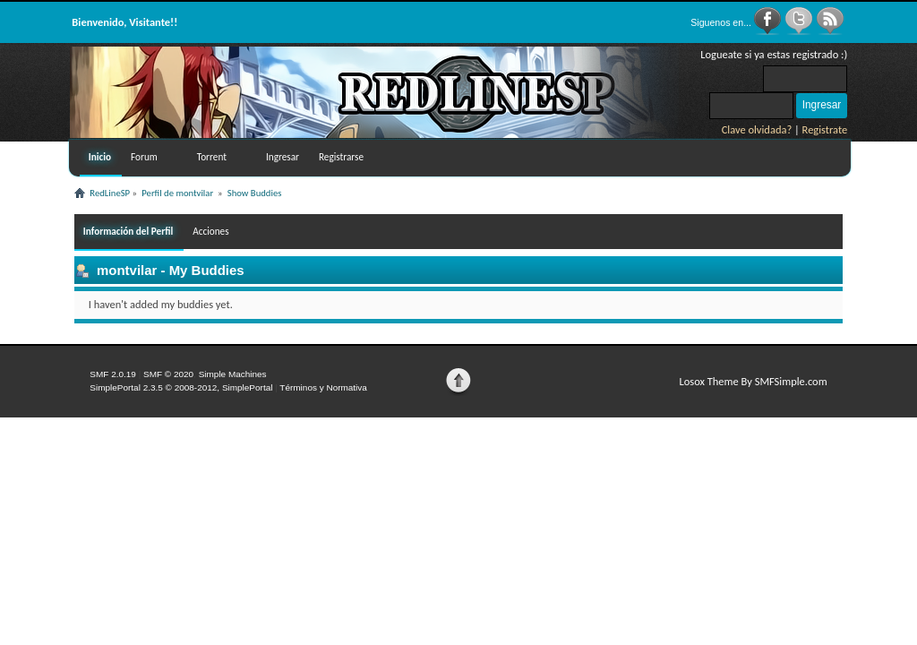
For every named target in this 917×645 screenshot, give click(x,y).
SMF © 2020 (168, 374)
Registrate (825, 129)
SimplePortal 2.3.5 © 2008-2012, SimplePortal (181, 387)
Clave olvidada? (757, 129)
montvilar (127, 270)
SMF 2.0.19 (113, 374)
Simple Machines (233, 374)
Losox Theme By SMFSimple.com (753, 381)
